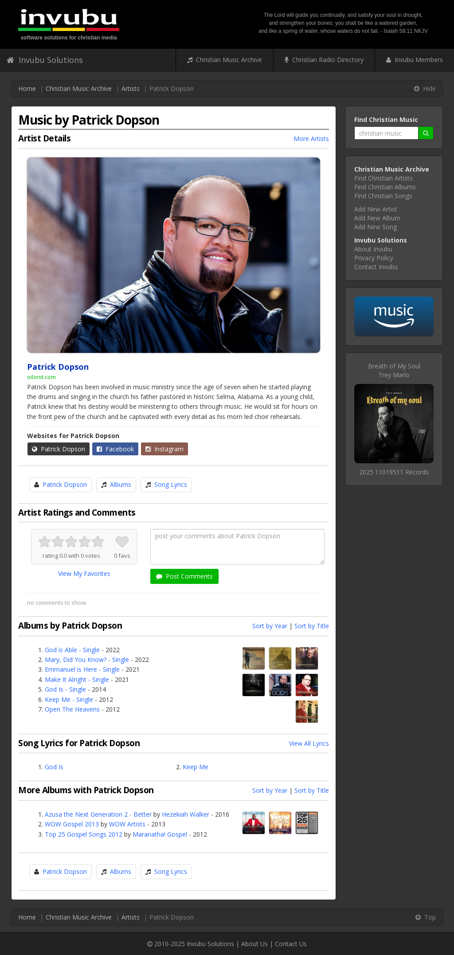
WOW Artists (127, 824)
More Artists (311, 138)
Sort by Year (269, 626)
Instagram (164, 449)
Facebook (115, 449)
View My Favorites (84, 573)
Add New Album (377, 218)
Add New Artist (375, 209)
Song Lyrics (170, 484)
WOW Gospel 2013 (72, 824)
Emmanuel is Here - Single (82, 669)
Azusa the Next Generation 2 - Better (98, 814)
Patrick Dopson (58, 449)
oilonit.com (41, 377)
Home (27, 88)
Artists (130, 88)
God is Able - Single (72, 650)
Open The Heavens (72, 709)
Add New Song (375, 227)
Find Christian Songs (383, 196)
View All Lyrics (309, 743)
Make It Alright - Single (77, 679)
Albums (120, 484)
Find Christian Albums (385, 187)
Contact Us (291, 943)
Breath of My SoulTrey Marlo (394, 370)
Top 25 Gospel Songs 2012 (83, 834)
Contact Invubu (376, 266)
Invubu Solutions (45, 60)
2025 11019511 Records (394, 472)
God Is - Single (65, 689)
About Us (254, 943)
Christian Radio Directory (324, 59)
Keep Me (195, 767)
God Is (54, 767)
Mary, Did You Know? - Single (87, 659)
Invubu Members (414, 59)
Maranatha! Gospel (160, 834)
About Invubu (373, 249)
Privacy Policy (373, 258)
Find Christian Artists (383, 178)
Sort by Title (311, 626)
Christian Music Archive (224, 59)
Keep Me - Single (69, 699)
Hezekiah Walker (185, 814)
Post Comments (184, 576)
